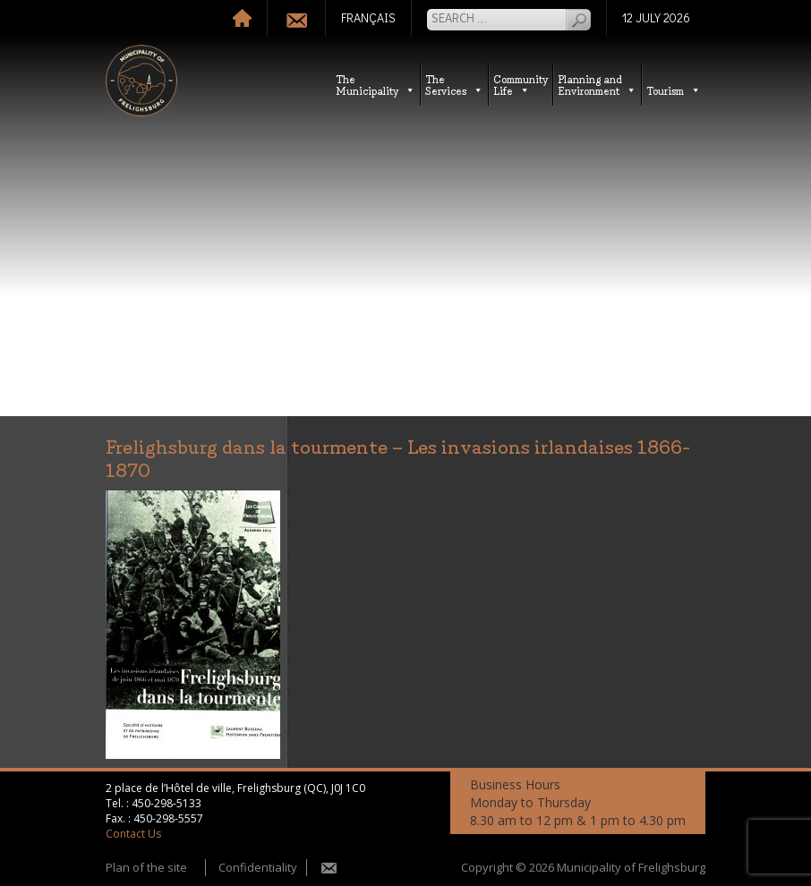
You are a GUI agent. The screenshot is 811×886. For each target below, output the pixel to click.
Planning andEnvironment (597, 84)
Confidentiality (257, 867)
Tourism (673, 90)
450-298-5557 (168, 818)
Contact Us (133, 833)
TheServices (454, 84)
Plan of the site (146, 867)
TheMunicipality (375, 84)
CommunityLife (520, 84)
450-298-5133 (166, 803)
